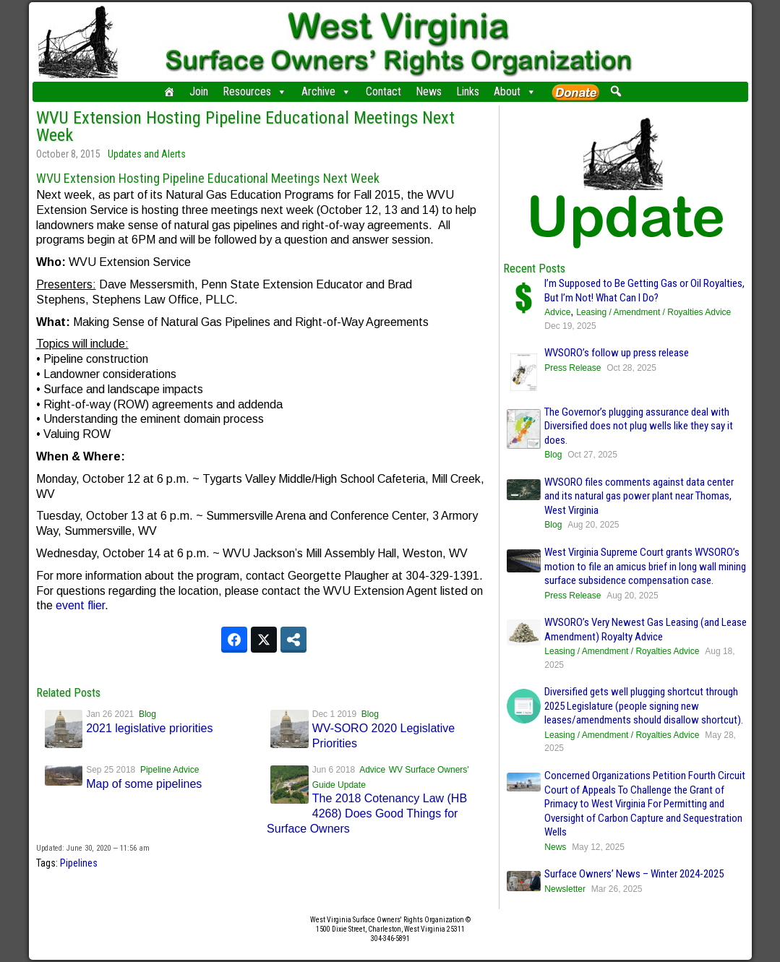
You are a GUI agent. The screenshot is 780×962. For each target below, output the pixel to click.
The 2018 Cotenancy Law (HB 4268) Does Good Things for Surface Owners (367, 813)
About (515, 92)
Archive (326, 92)
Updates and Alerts (147, 154)
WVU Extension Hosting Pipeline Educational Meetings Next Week (245, 126)
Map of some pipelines (144, 784)
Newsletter (565, 889)
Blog (147, 714)
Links (467, 91)
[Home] (169, 92)
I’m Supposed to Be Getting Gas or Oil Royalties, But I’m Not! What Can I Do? (644, 290)
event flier (80, 605)
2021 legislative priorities (149, 728)
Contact (383, 91)
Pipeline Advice (169, 770)
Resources (255, 92)
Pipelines (79, 863)
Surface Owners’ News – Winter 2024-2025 (634, 873)
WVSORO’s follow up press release (616, 352)
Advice (372, 770)
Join (198, 91)
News (429, 91)
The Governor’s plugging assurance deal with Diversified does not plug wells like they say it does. (638, 426)
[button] (616, 91)
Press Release (572, 368)
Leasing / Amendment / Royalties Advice (653, 312)
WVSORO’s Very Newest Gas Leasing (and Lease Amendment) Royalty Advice (645, 629)
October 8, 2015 (68, 154)
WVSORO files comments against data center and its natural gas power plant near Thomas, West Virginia (639, 496)
